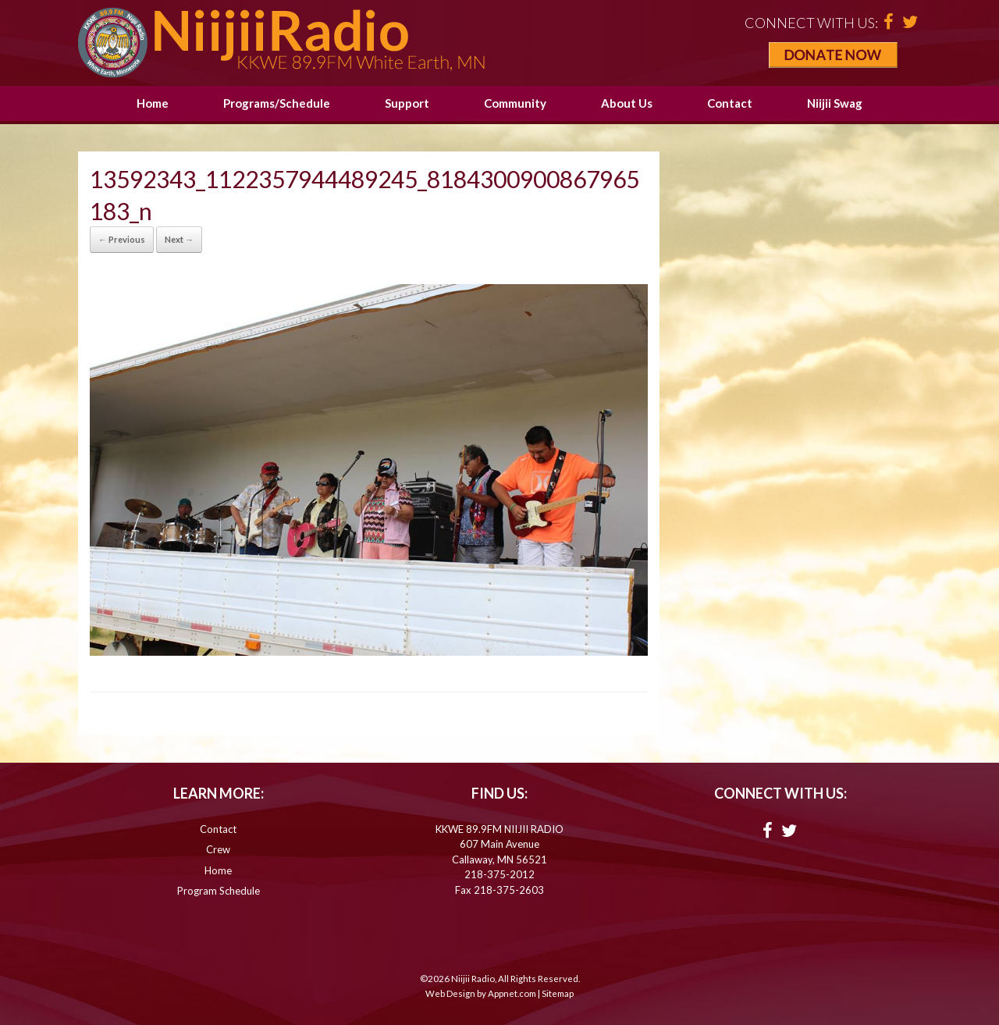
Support (407, 103)
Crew (218, 849)
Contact (729, 103)
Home (153, 103)
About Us (626, 103)
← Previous (121, 239)
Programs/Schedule (276, 103)
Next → (179, 239)
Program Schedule (218, 890)
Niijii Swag (834, 103)
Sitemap (558, 993)
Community (515, 103)
